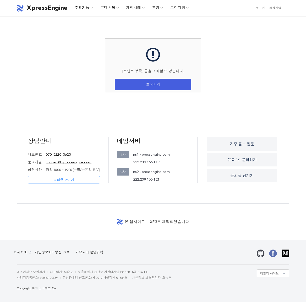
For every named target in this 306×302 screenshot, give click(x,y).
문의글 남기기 (64, 180)
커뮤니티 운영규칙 (89, 252)
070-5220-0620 (58, 155)
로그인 (260, 8)
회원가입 (275, 8)
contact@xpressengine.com (68, 162)
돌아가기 (153, 84)
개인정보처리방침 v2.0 (52, 252)
